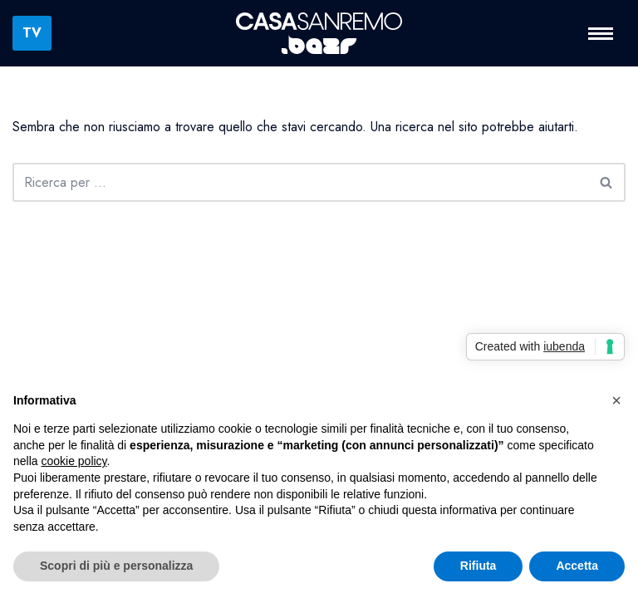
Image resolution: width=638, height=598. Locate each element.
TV (32, 32)
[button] (616, 400)
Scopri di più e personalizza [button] (116, 565)
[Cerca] (300, 182)
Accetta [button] (577, 565)
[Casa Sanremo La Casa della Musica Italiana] (319, 33)
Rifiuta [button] (478, 565)
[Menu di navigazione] (601, 33)
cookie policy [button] (73, 461)
